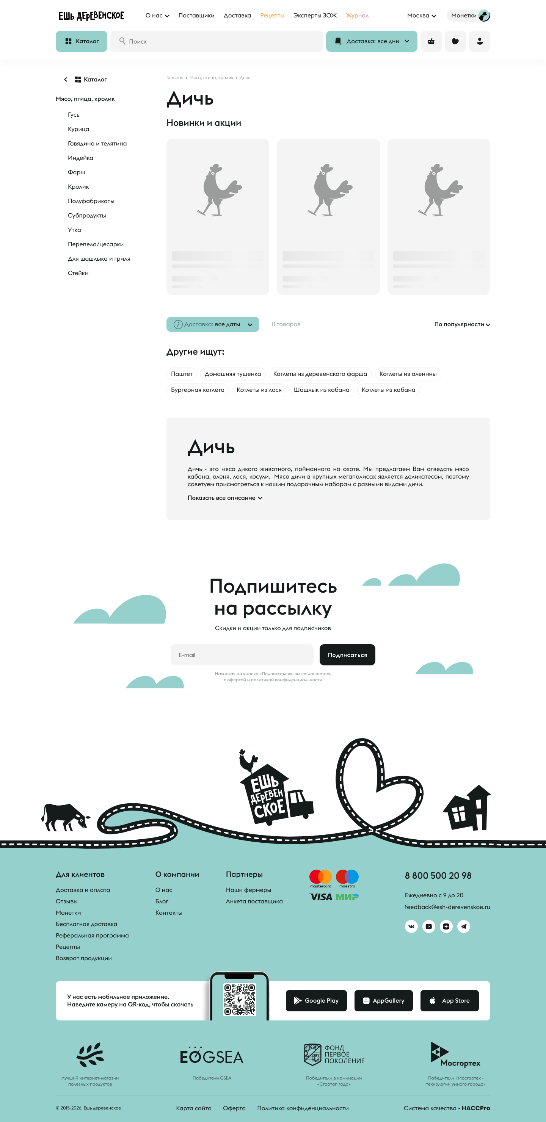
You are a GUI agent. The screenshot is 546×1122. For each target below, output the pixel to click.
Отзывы (67, 901)
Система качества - (447, 1108)
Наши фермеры (248, 890)
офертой (236, 679)
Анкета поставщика (254, 901)
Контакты (168, 912)
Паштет (182, 374)
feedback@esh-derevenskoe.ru (447, 907)
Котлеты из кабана (389, 390)
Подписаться (347, 654)
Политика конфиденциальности (303, 1108)
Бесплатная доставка (86, 924)
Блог (161, 901)
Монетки (68, 912)
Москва (418, 15)
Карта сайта (194, 1108)
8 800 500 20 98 (438, 875)
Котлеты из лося (259, 390)
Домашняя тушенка (233, 374)
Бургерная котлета (197, 390)
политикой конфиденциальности (286, 679)
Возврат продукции (84, 958)
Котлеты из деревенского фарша (320, 374)
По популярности (459, 324)
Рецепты (68, 947)
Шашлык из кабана (322, 390)
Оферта (234, 1108)
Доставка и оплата (83, 890)
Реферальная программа (92, 935)
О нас (164, 890)
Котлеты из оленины (408, 374)
